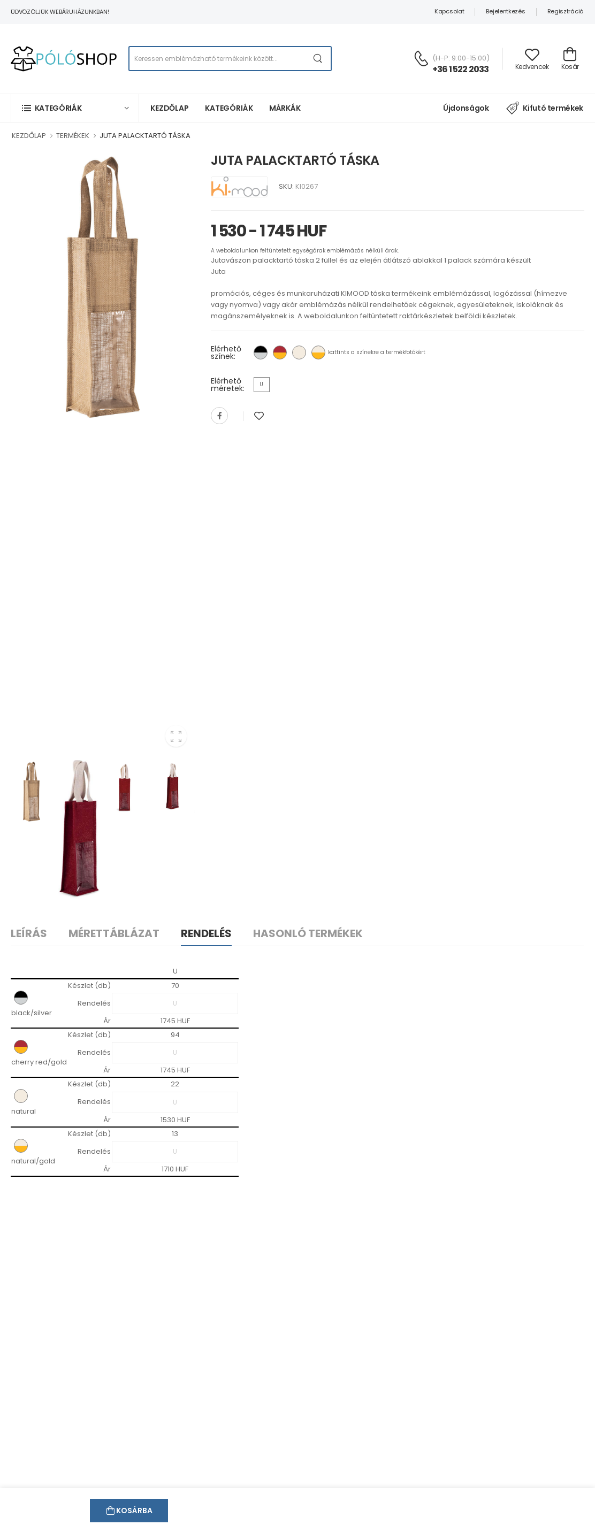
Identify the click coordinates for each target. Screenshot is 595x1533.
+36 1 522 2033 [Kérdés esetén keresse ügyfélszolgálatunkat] (460, 69)
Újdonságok (466, 108)
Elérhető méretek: (228, 384)
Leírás (29, 933)
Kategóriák (229, 108)
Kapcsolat (449, 11)
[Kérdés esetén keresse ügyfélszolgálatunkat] (421, 58)
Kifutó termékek (544, 108)
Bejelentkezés (505, 11)
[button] (75, 107)
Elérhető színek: (226, 352)
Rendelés (206, 933)
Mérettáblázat (113, 933)
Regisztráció (565, 11)
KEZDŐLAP (29, 136)
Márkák (285, 108)
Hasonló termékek (308, 933)
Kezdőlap (169, 108)
